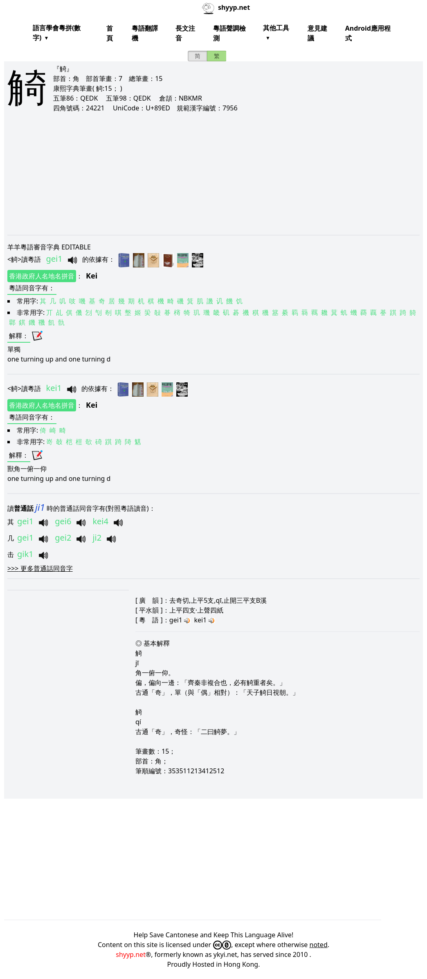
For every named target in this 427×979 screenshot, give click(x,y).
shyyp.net (131, 954)
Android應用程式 (368, 33)
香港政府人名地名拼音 (41, 276)
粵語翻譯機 (145, 33)
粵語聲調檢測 (229, 33)
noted (319, 944)
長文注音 (185, 33)
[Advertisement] (213, 173)
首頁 (109, 33)
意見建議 (317, 33)
